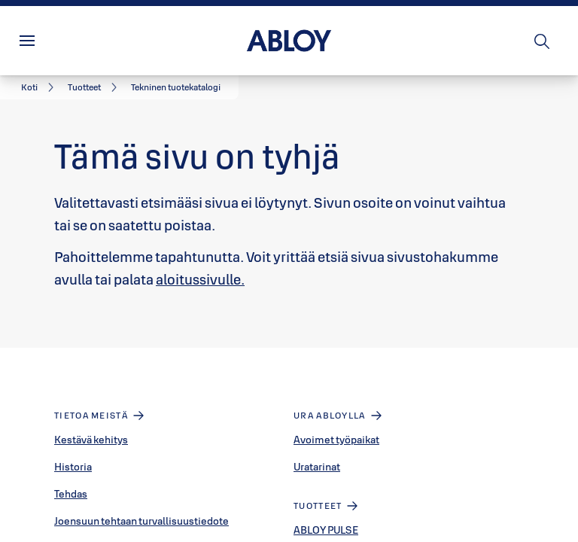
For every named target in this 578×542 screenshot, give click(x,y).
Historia (73, 466)
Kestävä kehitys (91, 439)
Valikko (56, 40)
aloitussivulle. (200, 279)
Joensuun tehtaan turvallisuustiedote (141, 521)
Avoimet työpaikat (336, 439)
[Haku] (542, 40)
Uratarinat (317, 466)
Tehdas (70, 494)
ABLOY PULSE (326, 530)
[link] (40, 87)
